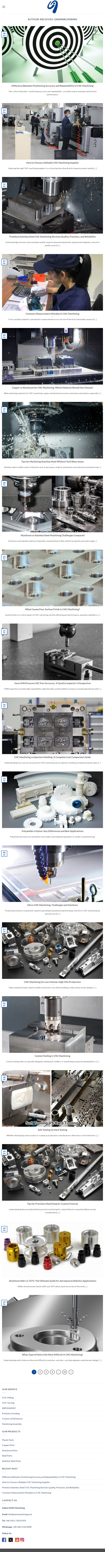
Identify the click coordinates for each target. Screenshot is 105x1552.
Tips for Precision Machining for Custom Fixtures (52, 1203)
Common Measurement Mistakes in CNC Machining (52, 313)
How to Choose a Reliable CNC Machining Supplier (52, 162)
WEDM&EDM (9, 1408)
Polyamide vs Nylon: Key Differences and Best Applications (52, 831)
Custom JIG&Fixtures (12, 1418)
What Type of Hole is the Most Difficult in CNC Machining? (52, 1354)
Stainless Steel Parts (11, 1461)
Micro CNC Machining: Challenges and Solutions (52, 905)
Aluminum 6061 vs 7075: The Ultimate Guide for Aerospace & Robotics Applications (52, 1281)
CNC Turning (8, 1402)
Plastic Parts (8, 1440)
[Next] (71, 1372)
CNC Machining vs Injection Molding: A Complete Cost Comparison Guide (52, 757)
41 (64, 1372)
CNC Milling (8, 1397)
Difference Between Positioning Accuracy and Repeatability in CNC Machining (52, 85)
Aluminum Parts (9, 1450)
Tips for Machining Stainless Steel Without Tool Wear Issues (52, 461)
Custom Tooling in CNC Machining (52, 1056)
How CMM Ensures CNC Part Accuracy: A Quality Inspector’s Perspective (52, 683)
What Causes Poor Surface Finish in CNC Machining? (52, 609)
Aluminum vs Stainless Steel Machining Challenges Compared (52, 535)
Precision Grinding (11, 1413)
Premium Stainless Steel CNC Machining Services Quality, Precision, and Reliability (52, 236)
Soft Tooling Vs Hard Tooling (52, 1130)
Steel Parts (7, 1455)
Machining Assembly (12, 1424)
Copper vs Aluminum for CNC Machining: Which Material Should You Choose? (52, 387)
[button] (3, 6)
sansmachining (65, 19)
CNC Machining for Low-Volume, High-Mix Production (52, 982)
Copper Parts (8, 1445)
